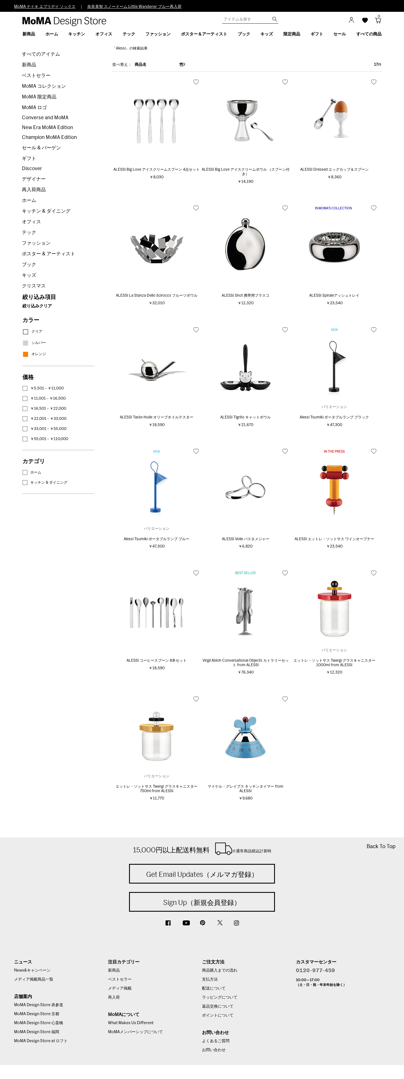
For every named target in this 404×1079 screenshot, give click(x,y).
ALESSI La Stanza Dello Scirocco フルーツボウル (157, 296)
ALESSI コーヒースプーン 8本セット (157, 661)
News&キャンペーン (32, 970)
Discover (32, 168)
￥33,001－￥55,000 (44, 428)
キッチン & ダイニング (46, 211)
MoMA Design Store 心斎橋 (38, 1023)
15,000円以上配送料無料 (202, 848)
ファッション (36, 243)
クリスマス (34, 285)
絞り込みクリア (37, 306)
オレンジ (34, 354)
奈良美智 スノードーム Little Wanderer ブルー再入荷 (134, 7)
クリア (32, 332)
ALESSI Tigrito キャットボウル (245, 417)
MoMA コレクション (44, 86)
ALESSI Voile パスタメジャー (245, 539)
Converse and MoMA (45, 117)
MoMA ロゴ (34, 107)
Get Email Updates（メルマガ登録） (202, 874)
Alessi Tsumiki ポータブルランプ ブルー (156, 539)
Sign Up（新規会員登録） (202, 902)
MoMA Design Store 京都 (36, 1014)
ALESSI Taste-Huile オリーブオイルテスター (156, 417)
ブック (29, 264)
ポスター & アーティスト (48, 253)
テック (29, 232)
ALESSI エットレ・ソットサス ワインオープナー (334, 539)
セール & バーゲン (41, 147)
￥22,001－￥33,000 (44, 418)
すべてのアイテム (41, 54)
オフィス (31, 221)
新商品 (29, 64)
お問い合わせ (214, 1050)
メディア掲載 (120, 988)
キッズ (29, 275)
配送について (214, 988)
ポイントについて (217, 1015)
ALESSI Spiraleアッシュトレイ (334, 296)
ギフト (29, 158)
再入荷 (114, 997)
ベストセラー (36, 75)
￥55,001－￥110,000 (45, 438)
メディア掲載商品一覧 (33, 979)
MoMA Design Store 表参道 (38, 1005)
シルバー (34, 343)
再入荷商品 (34, 189)
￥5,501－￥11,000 (43, 388)
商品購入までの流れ (219, 970)
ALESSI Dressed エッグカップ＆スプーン (334, 170)
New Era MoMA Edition (47, 127)
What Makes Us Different (130, 1023)
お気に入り (196, 82)
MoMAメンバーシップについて (135, 1032)
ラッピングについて (219, 997)
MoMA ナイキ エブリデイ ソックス (44, 7)
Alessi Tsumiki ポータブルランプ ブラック (334, 417)
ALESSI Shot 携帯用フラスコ (245, 296)
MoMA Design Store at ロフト (41, 1041)
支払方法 (210, 979)
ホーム (29, 200)
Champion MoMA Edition (49, 137)
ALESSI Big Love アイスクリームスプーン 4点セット (156, 170)
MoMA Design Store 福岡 (36, 1032)
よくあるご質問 (215, 1041)
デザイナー (34, 179)
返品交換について (217, 1006)
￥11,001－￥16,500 (44, 398)
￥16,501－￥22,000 (44, 408)
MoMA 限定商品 (39, 96)
